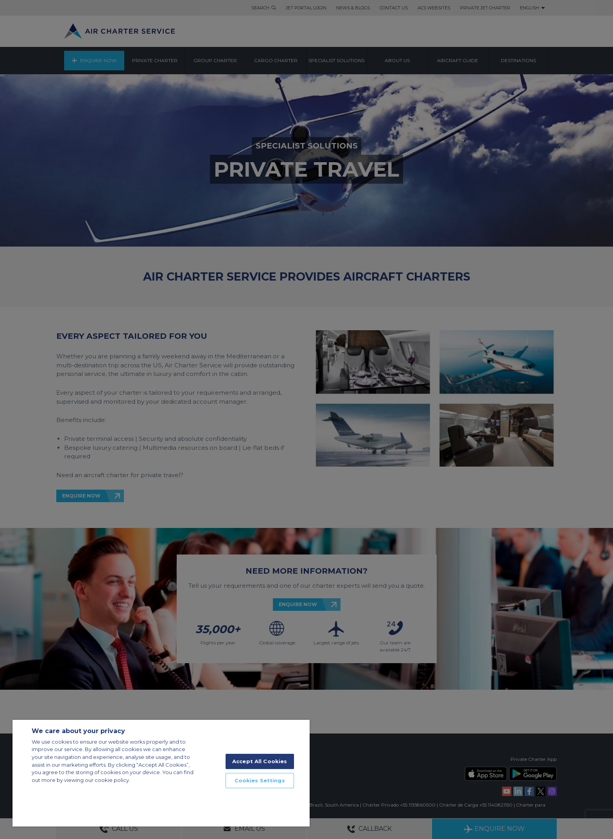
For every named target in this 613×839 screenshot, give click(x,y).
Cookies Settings (260, 780)
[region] (161, 773)
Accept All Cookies (259, 761)
